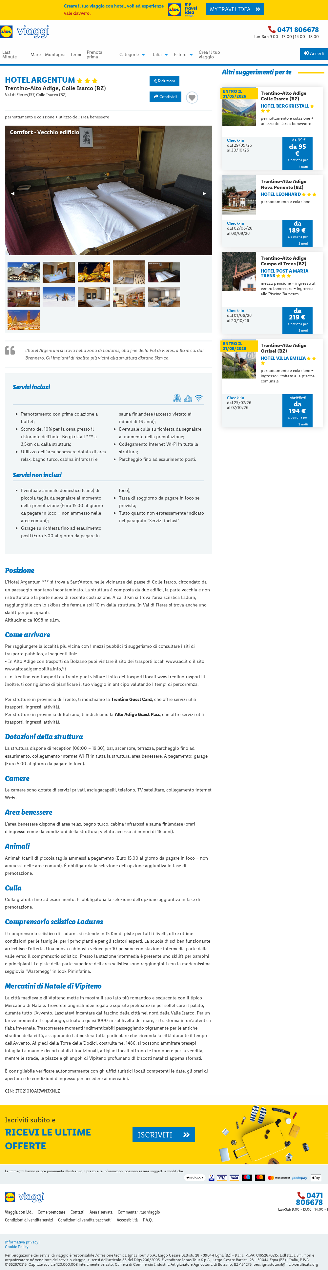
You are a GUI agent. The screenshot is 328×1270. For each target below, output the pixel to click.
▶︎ (207, 195)
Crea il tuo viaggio (209, 54)
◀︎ (15, 195)
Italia (156, 54)
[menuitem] (14, 55)
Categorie (129, 54)
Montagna (55, 54)
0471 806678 (298, 29)
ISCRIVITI (164, 1134)
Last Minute (9, 54)
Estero (180, 54)
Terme (76, 54)
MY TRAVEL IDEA (235, 9)
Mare (36, 54)
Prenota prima (94, 54)
